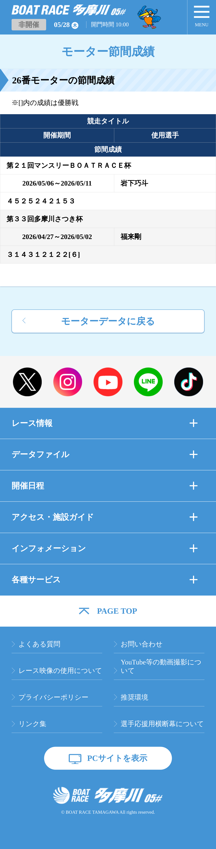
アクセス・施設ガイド (105, 517)
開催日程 (105, 485)
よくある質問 (39, 644)
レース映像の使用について (60, 670)
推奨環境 (134, 697)
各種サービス (105, 579)
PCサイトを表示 (117, 758)
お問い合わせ (142, 644)
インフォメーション (105, 548)
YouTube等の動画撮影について (161, 666)
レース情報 (105, 423)
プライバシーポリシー (53, 697)
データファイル (105, 454)
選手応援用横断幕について (162, 724)
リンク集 (32, 724)
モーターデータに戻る (108, 321)
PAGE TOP (117, 611)
